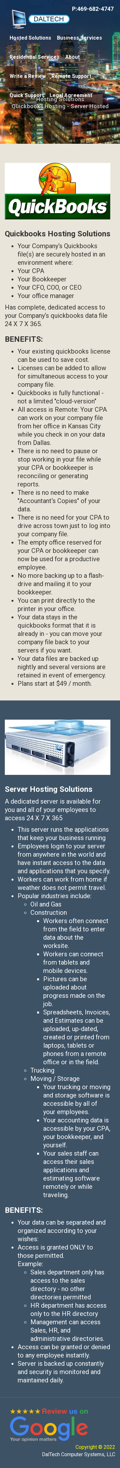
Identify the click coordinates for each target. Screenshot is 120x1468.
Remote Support (71, 76)
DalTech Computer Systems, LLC (78, 1454)
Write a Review (28, 76)
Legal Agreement (71, 95)
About (72, 57)
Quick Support (27, 95)
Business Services (79, 38)
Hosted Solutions (30, 38)
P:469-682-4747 (93, 8)
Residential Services (35, 57)
